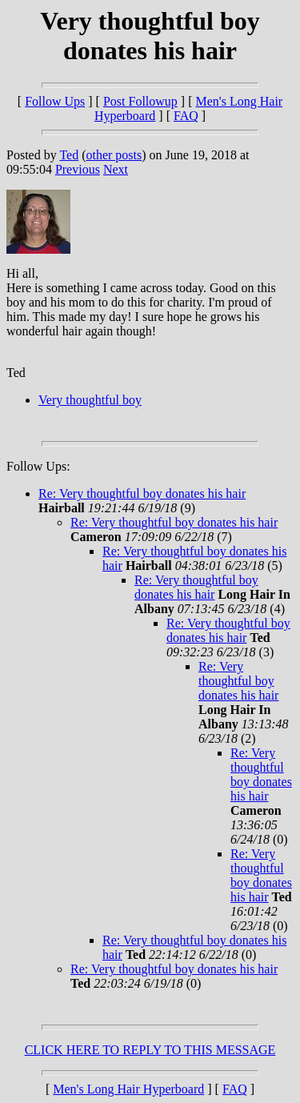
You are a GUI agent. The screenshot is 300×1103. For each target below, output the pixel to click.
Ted (68, 155)
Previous (77, 169)
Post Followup (140, 101)
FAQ (186, 115)
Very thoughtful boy (90, 400)
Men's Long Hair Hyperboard (128, 1089)
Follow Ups (55, 101)
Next (115, 169)
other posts (114, 155)
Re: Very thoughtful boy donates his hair (142, 493)
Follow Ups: (38, 466)
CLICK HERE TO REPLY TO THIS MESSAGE (150, 1050)
